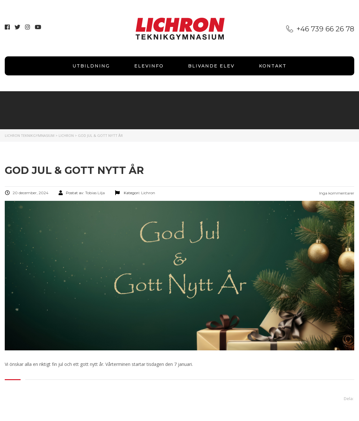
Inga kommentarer (336, 193)
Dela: (349, 398)
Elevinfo (149, 66)
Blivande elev (211, 66)
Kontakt (273, 66)
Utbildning (91, 66)
